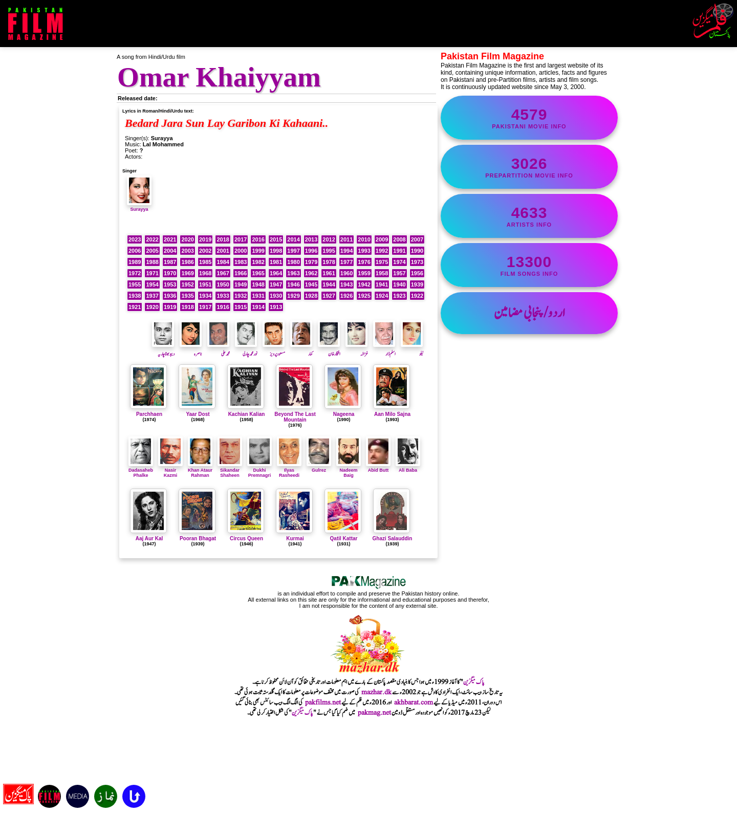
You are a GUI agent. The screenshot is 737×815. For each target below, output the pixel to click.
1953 (170, 284)
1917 (205, 307)
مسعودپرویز (274, 350)
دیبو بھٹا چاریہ (163, 350)
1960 (346, 273)
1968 (205, 273)
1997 (293, 251)
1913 (276, 307)
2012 (328, 239)
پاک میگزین (474, 682)
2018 (222, 239)
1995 (328, 251)
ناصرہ (191, 350)
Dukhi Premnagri (259, 470)
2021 (170, 239)
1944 (328, 284)
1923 (399, 296)
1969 (187, 273)
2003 (187, 251)
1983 (240, 262)
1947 (276, 284)
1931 (258, 296)
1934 (205, 296)
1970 (170, 273)
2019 (205, 239)
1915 (240, 307)
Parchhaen (149, 414)
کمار (301, 350)
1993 (364, 251)
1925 (364, 296)
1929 (293, 296)
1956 (417, 273)
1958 (382, 273)
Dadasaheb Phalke (140, 470)
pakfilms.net (323, 702)
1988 (152, 262)
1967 (222, 273)
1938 (134, 296)
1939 (417, 284)
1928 (311, 296)
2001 (222, 251)
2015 (276, 239)
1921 (134, 307)
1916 (222, 307)
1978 (328, 262)
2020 (187, 239)
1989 (134, 262)
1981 (276, 262)
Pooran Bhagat (198, 538)
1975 (382, 262)
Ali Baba (408, 467)
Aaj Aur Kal (149, 538)
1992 (382, 251)
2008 (399, 239)
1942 (364, 284)
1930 (276, 296)
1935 (187, 296)
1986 (187, 262)
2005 (152, 251)
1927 (328, 296)
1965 (258, 273)
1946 (293, 284)
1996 (311, 251)
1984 (222, 262)
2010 (364, 239)
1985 (205, 262)
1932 (240, 296)
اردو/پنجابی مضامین (529, 313)
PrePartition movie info (529, 167)
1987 (170, 262)
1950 (222, 284)
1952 (187, 284)
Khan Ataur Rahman (200, 470)
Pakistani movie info (529, 117)
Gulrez (319, 467)
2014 (293, 239)
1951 (205, 284)
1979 (311, 262)
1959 (364, 273)
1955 (134, 284)
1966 (240, 273)
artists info (529, 216)
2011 (346, 239)
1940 (399, 284)
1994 (346, 251)
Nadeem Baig (348, 470)
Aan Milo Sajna (392, 414)
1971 (152, 273)
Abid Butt (378, 467)
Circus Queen (246, 538)
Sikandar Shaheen (230, 470)
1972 (134, 273)
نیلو (412, 350)
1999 (258, 251)
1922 (417, 296)
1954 (152, 284)
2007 (417, 239)
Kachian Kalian (246, 414)
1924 (382, 296)
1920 (152, 307)
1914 (258, 307)
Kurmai (295, 538)
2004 (170, 251)
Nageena (344, 414)
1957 (399, 273)
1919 (170, 307)
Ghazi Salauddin (393, 538)
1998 (276, 251)
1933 (222, 296)
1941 (382, 284)
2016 (258, 239)
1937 (152, 296)
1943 (346, 284)
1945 (311, 284)
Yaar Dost (197, 414)
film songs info (529, 265)
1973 (417, 262)
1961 (328, 273)
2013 (311, 239)
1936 (170, 296)
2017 (240, 239)
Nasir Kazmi (170, 470)
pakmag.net (374, 713)
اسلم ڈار (384, 350)
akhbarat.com (413, 702)
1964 (276, 273)
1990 (417, 251)
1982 (258, 262)
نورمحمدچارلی (246, 350)
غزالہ (356, 350)
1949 (240, 284)
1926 (346, 296)
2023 (134, 239)
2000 (240, 251)
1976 (364, 262)
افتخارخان (329, 350)
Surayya (139, 207)
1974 (399, 262)
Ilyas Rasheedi (289, 470)
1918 (187, 307)
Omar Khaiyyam (219, 77)
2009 (382, 239)
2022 (152, 239)
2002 (205, 251)
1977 (346, 262)
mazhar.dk (376, 692)
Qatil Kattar (344, 538)
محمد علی (218, 350)
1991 (399, 251)
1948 (258, 284)
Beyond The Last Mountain (295, 417)
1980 (293, 262)
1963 (293, 273)
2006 (134, 251)
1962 (311, 273)
